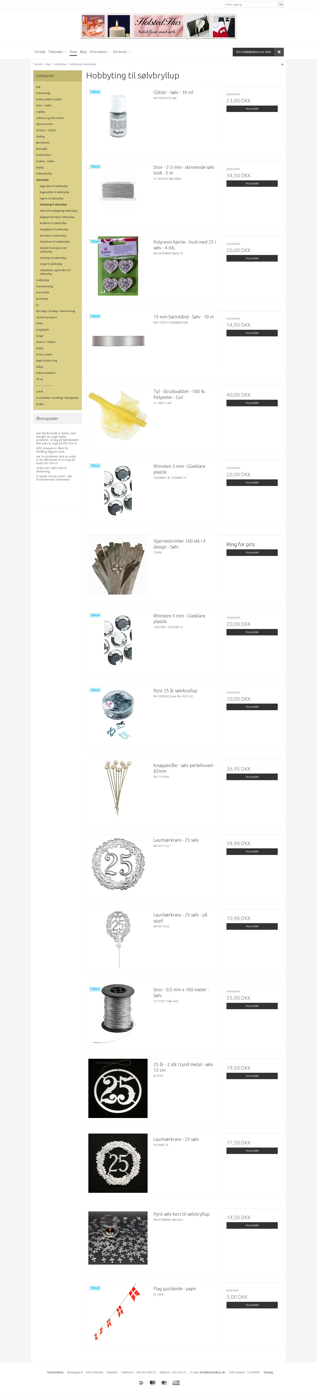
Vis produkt (252, 108)
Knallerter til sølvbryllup (53, 223)
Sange (39, 336)
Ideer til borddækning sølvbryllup (58, 210)
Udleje (39, 367)
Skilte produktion (45, 373)
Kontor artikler (44, 354)
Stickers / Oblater (46, 342)
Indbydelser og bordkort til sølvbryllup (55, 272)
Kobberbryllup (44, 173)
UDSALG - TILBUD (46, 130)
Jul (37, 305)
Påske (39, 323)
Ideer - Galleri (44, 105)
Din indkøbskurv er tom (260, 52)
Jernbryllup (42, 298)
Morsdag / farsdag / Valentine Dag (55, 311)
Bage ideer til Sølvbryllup (54, 186)
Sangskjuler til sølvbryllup (54, 229)
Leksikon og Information (50, 118)
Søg (281, 4)
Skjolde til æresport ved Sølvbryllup (53, 250)
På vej (39, 379)
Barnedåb (41, 149)
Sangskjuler (42, 329)
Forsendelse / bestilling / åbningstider (57, 397)
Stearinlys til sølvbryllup (53, 258)
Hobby (39, 348)
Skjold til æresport (46, 317)
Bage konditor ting (46, 360)
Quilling (40, 136)
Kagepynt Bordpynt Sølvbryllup (57, 217)
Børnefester (43, 142)
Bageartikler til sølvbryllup (54, 192)
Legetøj (40, 111)
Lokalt (39, 391)
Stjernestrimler (44, 124)
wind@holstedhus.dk (212, 1372)
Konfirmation (43, 155)
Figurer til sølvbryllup (51, 198)
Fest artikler (43, 292)
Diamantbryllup (44, 286)
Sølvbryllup (42, 180)
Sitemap (268, 1372)
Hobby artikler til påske (49, 99)
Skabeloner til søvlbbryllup (55, 241)
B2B (38, 87)
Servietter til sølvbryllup (53, 235)
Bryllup (40, 167)
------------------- (44, 385)
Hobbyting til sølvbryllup (53, 204)
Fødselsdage (43, 93)
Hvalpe (40, 404)
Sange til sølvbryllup (51, 264)
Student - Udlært (45, 161)
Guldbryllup (42, 280)
